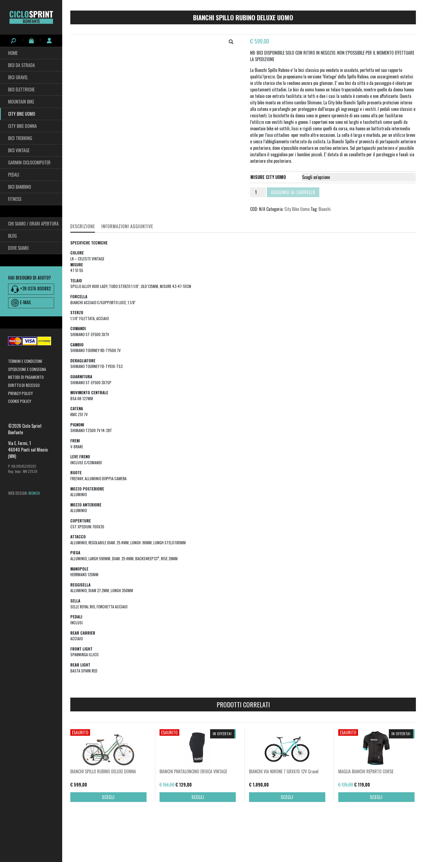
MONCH (34, 493)
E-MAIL (21, 303)
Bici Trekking (20, 138)
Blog (12, 236)
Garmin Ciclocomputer (29, 162)
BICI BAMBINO (19, 187)
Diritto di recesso (23, 385)
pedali (13, 174)
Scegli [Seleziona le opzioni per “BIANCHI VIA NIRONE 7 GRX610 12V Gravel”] (287, 836)
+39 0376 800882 (31, 289)
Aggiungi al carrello (293, 192)
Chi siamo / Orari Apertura (33, 223)
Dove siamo (18, 248)
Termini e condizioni (25, 361)
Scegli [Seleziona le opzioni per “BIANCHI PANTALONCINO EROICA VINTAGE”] (197, 836)
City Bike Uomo (21, 114)
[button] (231, 42)
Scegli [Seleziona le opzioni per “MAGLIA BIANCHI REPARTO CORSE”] (376, 836)
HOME (13, 53)
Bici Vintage (18, 150)
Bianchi (325, 209)
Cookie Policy (19, 401)
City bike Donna (22, 126)
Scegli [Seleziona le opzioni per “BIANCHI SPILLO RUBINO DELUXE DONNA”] (108, 836)
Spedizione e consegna (27, 369)
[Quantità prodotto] (258, 192)
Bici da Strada (21, 65)
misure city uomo (268, 177)
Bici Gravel (18, 77)
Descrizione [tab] (82, 226)
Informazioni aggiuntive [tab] (127, 226)
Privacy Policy (20, 393)
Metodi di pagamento (26, 377)
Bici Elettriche (21, 89)
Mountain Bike (21, 101)
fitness (14, 199)
